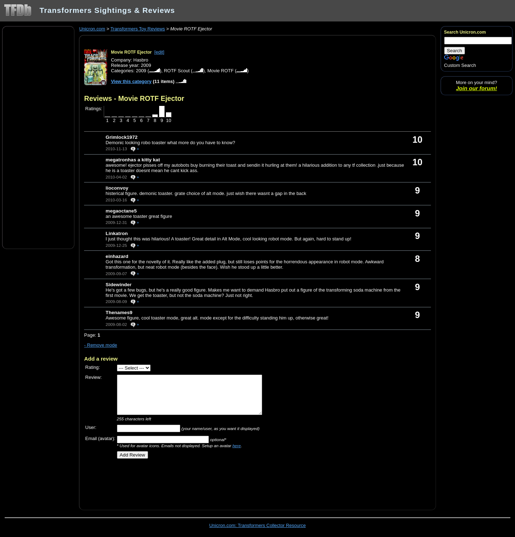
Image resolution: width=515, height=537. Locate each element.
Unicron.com (92, 28)
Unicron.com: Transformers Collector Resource (257, 525)
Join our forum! (476, 88)
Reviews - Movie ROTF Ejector (134, 98)
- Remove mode (100, 345)
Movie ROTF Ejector (131, 52)
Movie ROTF (220, 70)
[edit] (159, 52)
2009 (141, 70)
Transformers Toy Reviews (138, 28)
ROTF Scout (177, 70)
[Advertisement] (38, 137)
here (236, 445)
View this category (131, 81)
